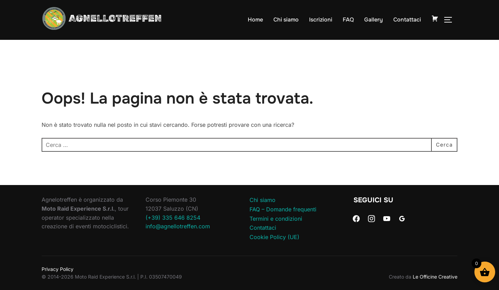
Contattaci (407, 19)
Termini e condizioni (276, 218)
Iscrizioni (320, 19)
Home (255, 19)
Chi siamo (286, 19)
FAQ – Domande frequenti (283, 209)
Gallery (373, 19)
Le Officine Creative (435, 277)
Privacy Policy (57, 269)
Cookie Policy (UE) (274, 237)
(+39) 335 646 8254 (173, 217)
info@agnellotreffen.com (178, 226)
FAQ (348, 19)
